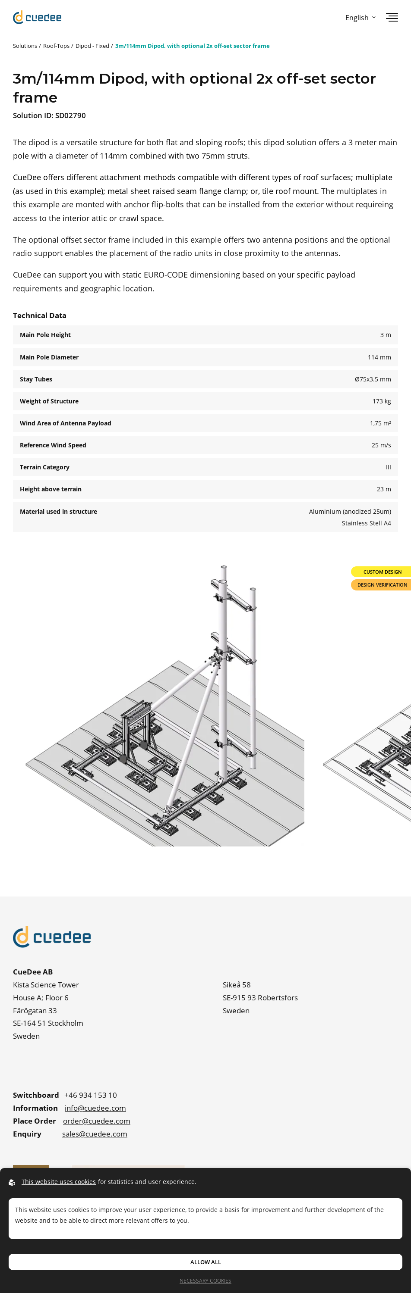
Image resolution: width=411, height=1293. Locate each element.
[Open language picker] (359, 17)
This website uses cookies (59, 1181)
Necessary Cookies (205, 1280)
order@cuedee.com (96, 1121)
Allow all (205, 1262)
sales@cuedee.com (94, 1134)
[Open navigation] (392, 17)
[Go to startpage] (37, 17)
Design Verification (382, 584)
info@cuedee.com (95, 1108)
